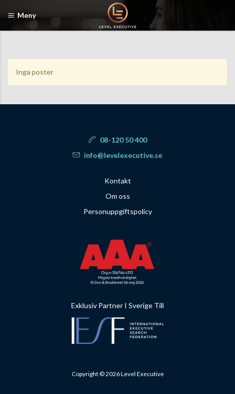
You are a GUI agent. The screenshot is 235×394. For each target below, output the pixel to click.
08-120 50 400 (118, 139)
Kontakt (117, 180)
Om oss (117, 196)
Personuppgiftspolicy (117, 211)
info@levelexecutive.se (117, 155)
